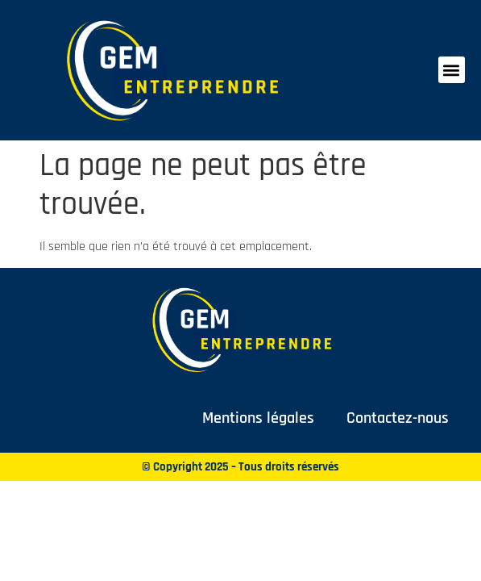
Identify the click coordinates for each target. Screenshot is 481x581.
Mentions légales (258, 418)
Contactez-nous (397, 418)
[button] (451, 69)
